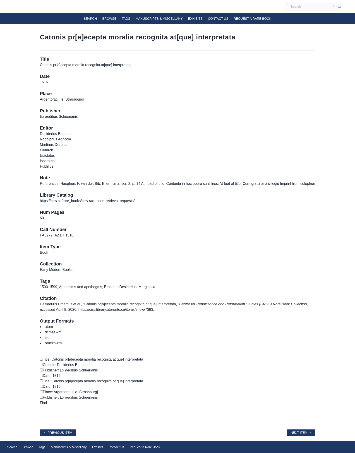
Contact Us (218, 18)
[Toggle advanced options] (333, 6)
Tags (126, 18)
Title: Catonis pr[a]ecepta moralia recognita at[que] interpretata (91, 359)
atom (49, 327)
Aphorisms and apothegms (80, 287)
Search (90, 18)
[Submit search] (339, 6)
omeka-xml (53, 343)
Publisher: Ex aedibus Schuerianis (69, 370)
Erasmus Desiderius (120, 287)
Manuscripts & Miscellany (159, 18)
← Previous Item (57, 432)
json (48, 338)
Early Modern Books (56, 270)
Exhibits (195, 18)
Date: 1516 (50, 376)
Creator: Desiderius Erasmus (64, 365)
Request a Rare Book (252, 18)
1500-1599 (48, 287)
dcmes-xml (53, 332)
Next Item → (301, 432)
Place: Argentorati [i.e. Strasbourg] (69, 392)
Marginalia (147, 287)
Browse (109, 18)
